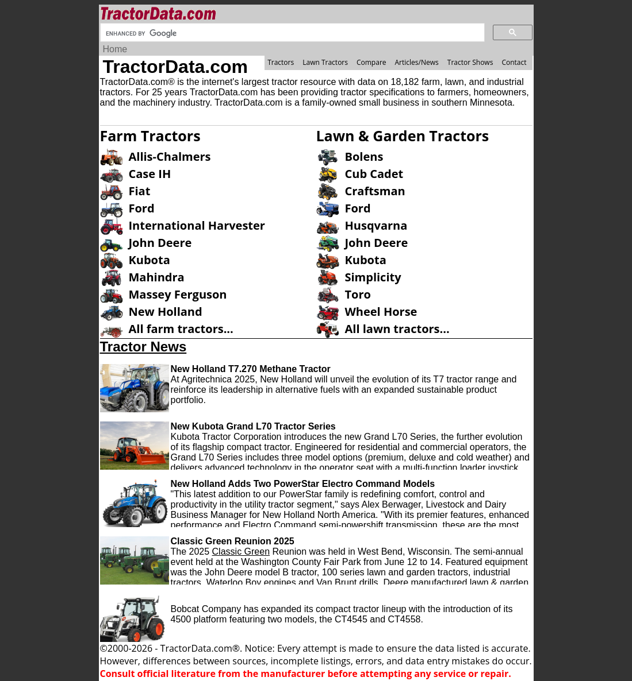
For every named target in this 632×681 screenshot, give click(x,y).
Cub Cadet (374, 173)
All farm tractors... (181, 328)
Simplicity (373, 277)
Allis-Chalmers (170, 156)
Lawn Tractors (325, 62)
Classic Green (241, 551)
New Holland (165, 311)
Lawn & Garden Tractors (402, 135)
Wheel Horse (381, 311)
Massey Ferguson (178, 294)
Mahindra (157, 277)
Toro (358, 294)
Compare (371, 62)
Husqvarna (376, 225)
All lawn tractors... (397, 328)
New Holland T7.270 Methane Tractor (251, 369)
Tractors (280, 62)
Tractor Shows (470, 62)
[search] (291, 33)
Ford (142, 208)
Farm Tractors (150, 135)
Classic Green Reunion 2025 (232, 541)
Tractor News (143, 346)
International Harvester (197, 225)
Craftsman (375, 191)
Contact (513, 62)
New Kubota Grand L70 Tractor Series (253, 426)
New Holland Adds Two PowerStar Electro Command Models (303, 484)
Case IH (150, 173)
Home (115, 49)
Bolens (364, 156)
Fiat (140, 191)
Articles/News (417, 62)
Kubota (149, 260)
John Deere (160, 242)
